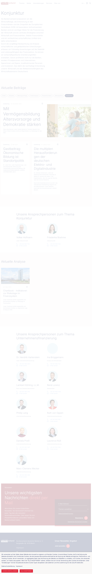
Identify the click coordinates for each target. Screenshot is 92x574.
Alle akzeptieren (26, 571)
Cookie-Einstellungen (10, 571)
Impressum (19, 566)
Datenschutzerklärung (8, 566)
